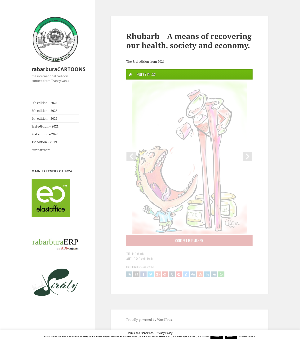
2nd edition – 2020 (45, 134)
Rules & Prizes (146, 74)
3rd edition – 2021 (45, 126)
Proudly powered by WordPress (149, 320)
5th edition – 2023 (44, 111)
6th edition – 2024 (44, 103)
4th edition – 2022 (44, 118)
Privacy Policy (164, 333)
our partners (41, 150)
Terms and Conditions (140, 333)
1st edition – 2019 (44, 142)
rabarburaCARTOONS (59, 69)
